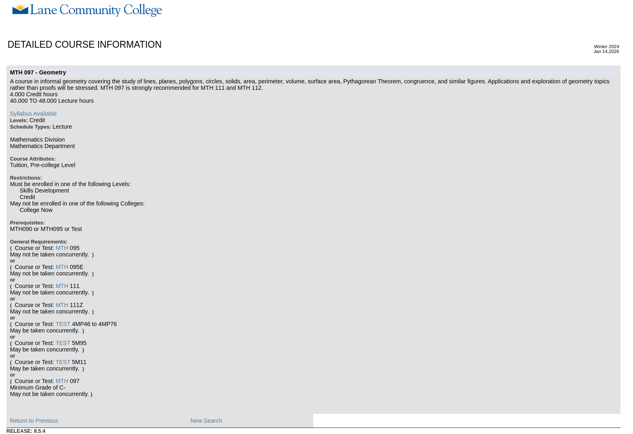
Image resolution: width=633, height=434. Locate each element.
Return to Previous (34, 420)
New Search (206, 420)
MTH (62, 248)
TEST (63, 324)
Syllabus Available (33, 113)
